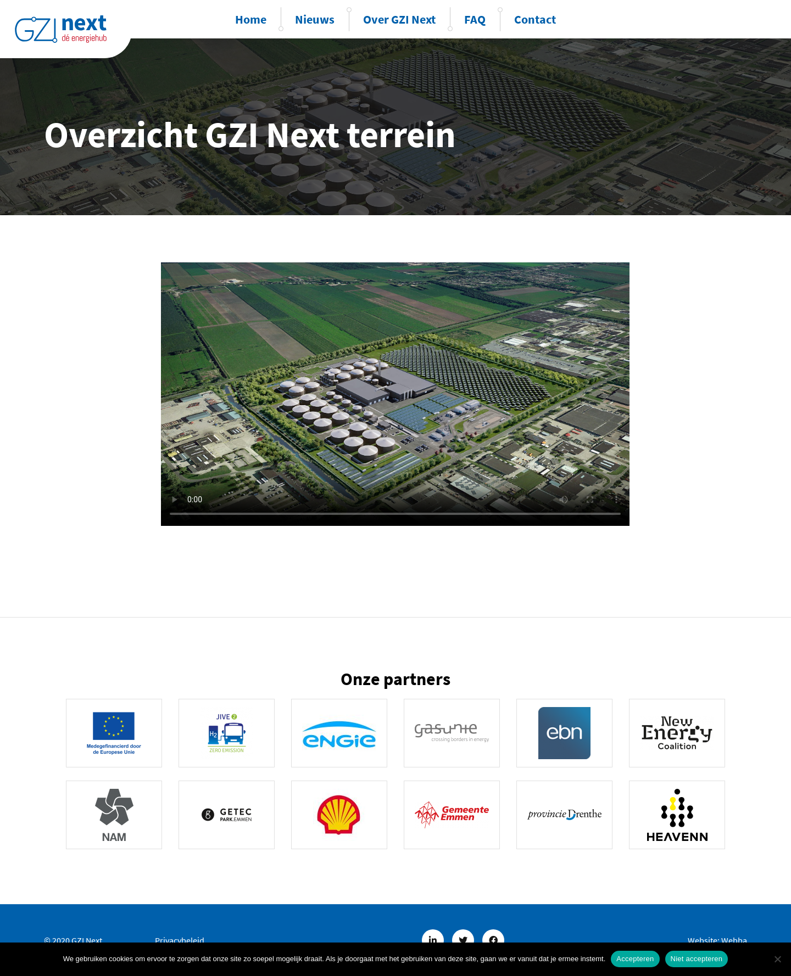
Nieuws (315, 19)
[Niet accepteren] (777, 958)
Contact (535, 19)
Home (250, 19)
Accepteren (635, 959)
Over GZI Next (399, 19)
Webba (734, 940)
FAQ (475, 19)
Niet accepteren (697, 959)
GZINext (61, 29)
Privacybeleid (179, 940)
